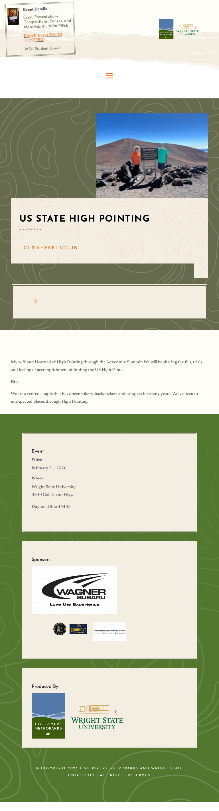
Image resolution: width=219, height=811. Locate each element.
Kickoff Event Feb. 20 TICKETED (43, 38)
